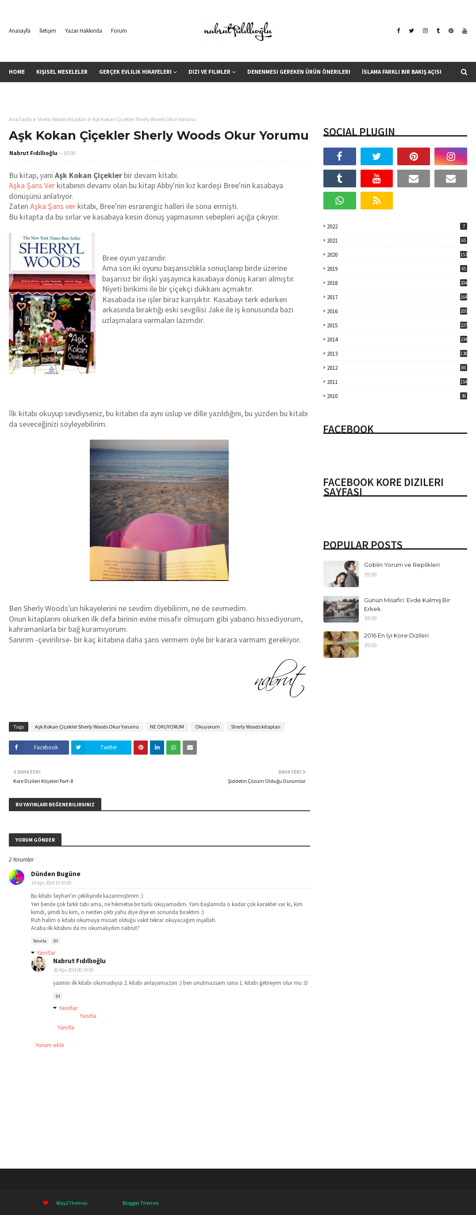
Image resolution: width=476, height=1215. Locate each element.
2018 (397, 283)
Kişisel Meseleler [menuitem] (62, 72)
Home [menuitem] (17, 72)
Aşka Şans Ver (32, 185)
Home (402, 1203)
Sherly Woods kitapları (62, 119)
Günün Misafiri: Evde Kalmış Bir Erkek (407, 604)
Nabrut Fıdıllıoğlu (33, 153)
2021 (397, 240)
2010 (397, 396)
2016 (397, 311)
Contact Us (454, 1203)
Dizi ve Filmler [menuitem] (209, 72)
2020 (397, 254)
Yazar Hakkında (83, 30)
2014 (397, 339)
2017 (397, 297)
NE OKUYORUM (167, 726)
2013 (397, 353)
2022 (397, 226)
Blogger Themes (141, 1203)
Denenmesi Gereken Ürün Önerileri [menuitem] (298, 72)
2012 (397, 368)
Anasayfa (20, 30)
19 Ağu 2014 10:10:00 (51, 883)
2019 (397, 269)
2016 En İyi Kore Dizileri (396, 635)
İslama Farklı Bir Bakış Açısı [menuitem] (401, 72)
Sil (55, 941)
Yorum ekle (50, 1045)
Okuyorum (207, 726)
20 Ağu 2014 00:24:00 (73, 970)
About (427, 1203)
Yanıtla (39, 941)
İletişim (47, 30)
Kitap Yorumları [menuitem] (38, 92)
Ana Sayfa (20, 119)
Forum (119, 30)
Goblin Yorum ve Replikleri (402, 564)
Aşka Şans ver (53, 206)
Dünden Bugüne (56, 873)
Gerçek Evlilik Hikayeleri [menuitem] (135, 72)
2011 (397, 382)
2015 (397, 325)
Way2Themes (71, 1203)
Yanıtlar (46, 953)
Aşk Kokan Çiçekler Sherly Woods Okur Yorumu (87, 726)
